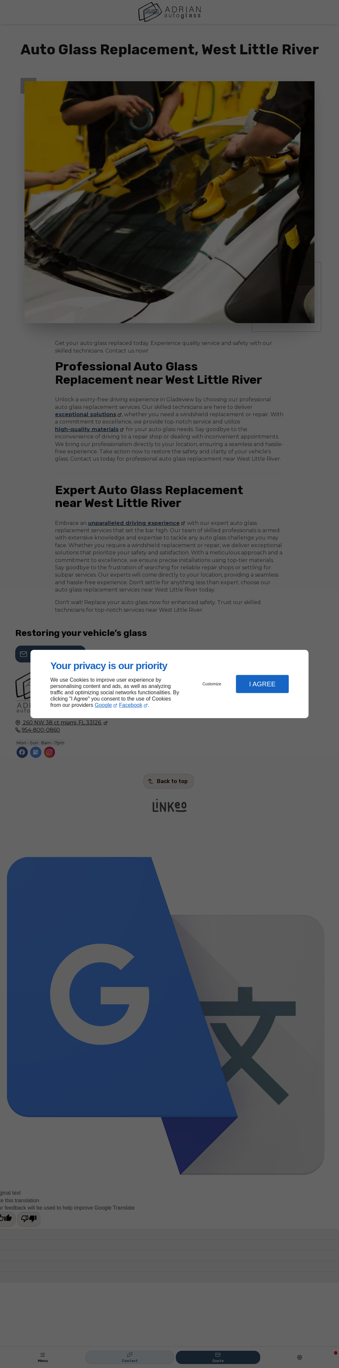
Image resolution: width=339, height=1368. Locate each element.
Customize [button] (212, 684)
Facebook (130, 705)
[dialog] (169, 684)
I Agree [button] (262, 684)
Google (103, 705)
